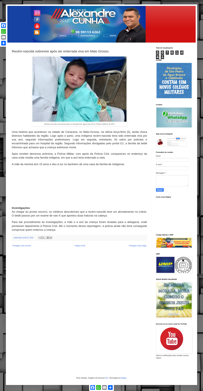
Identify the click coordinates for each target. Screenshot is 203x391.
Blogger (123, 378)
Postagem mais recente (22, 246)
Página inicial (80, 246)
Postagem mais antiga (137, 246)
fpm (106, 378)
